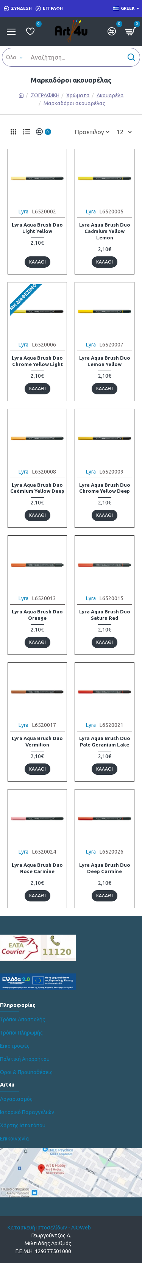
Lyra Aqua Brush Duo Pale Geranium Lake (104, 741)
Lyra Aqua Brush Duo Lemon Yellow (104, 361)
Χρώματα (78, 95)
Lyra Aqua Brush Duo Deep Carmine (104, 868)
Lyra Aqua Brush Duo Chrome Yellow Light (37, 361)
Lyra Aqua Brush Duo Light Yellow (37, 228)
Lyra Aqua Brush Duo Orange (37, 615)
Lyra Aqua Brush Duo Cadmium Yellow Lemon (104, 231)
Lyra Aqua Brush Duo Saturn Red (104, 615)
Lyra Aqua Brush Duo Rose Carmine (37, 868)
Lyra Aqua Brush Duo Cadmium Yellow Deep (37, 488)
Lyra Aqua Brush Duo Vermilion (37, 741)
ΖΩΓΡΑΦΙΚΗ (45, 95)
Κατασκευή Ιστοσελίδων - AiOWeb (49, 1228)
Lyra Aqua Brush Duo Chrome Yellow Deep (104, 488)
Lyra (23, 211)
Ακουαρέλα (110, 95)
